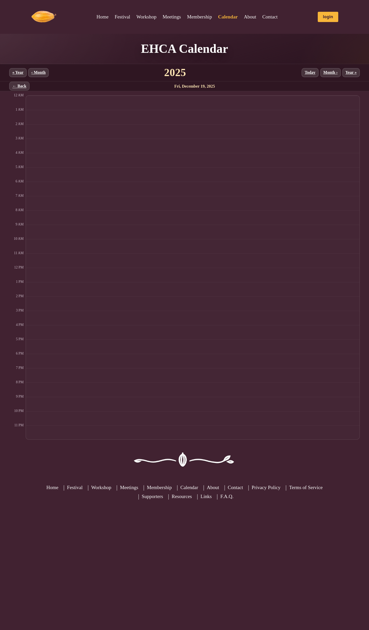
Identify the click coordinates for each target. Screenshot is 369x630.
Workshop (146, 16)
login (328, 16)
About (250, 16)
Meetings (172, 16)
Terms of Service (306, 487)
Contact (270, 16)
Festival (122, 16)
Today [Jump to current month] (310, 72)
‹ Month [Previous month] (38, 72)
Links (206, 496)
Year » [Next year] (351, 72)
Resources (182, 496)
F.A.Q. (226, 496)
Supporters (152, 496)
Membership (199, 16)
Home (103, 16)
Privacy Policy (266, 487)
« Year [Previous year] (17, 72)
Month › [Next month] (330, 72)
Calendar (189, 487)
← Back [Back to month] (19, 86)
